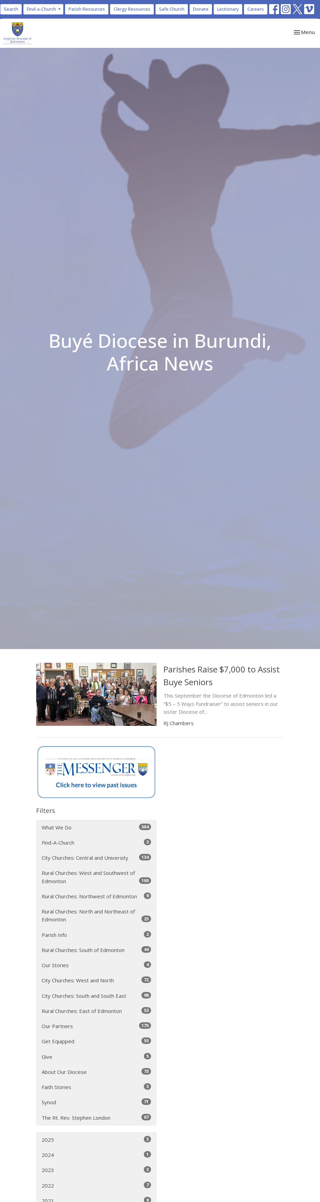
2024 (96, 1154)
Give (96, 1056)
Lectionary (228, 9)
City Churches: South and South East (96, 995)
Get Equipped (96, 1041)
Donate (201, 9)
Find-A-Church (96, 842)
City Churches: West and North (96, 980)
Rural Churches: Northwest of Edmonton (96, 896)
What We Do (96, 827)
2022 (96, 1185)
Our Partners (96, 1025)
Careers (255, 9)
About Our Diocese (96, 1071)
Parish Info (96, 934)
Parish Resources (86, 9)
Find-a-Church (44, 9)
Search (11, 9)
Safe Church (171, 9)
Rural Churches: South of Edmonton (96, 949)
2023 (96, 1169)
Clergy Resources (132, 9)
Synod (96, 1102)
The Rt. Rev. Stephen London (96, 1117)
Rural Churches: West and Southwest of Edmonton (96, 876)
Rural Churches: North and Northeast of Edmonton (96, 915)
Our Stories (96, 965)
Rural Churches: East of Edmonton (96, 1010)
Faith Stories (96, 1086)
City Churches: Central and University (96, 857)
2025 (96, 1139)
